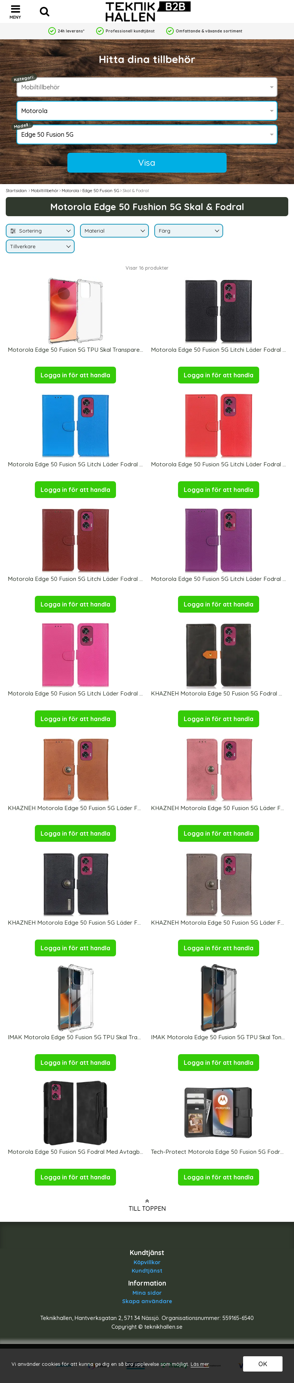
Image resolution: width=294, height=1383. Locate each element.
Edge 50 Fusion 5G (100, 190)
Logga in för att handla (75, 375)
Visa (146, 162)
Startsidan (16, 190)
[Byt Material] (142, 231)
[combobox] (40, 231)
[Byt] (67, 231)
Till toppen (147, 1205)
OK (262, 1364)
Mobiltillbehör (45, 190)
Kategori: (24, 78)
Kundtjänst (147, 1270)
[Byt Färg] (216, 231)
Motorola (70, 190)
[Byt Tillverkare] (67, 247)
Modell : (22, 126)
